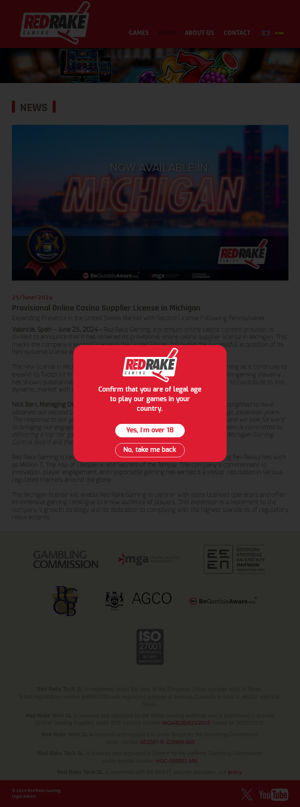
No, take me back (149, 450)
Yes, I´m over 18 (150, 430)
